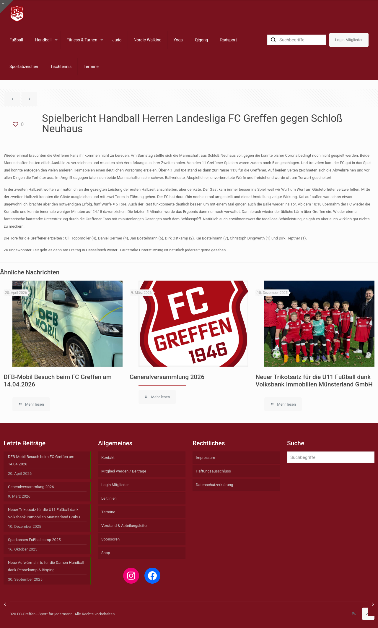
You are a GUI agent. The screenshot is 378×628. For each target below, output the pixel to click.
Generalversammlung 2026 (167, 377)
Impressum (205, 457)
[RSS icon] (354, 613)
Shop (105, 553)
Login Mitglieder (349, 40)
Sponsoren (110, 539)
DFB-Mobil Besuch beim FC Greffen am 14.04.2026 (41, 460)
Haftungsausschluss (213, 471)
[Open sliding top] (6, 6)
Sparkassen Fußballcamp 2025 (34, 540)
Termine (108, 512)
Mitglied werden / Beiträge (123, 471)
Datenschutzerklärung (214, 485)
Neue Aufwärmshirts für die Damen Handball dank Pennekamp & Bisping (46, 566)
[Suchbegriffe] (296, 40)
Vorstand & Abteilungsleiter (124, 525)
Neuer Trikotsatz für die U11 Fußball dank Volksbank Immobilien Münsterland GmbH (313, 380)
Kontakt (108, 457)
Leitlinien (109, 498)
